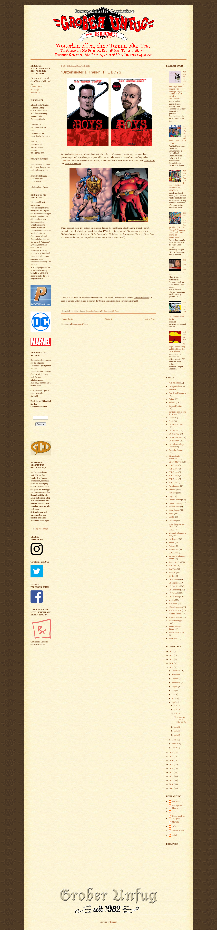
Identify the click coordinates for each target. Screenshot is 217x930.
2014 (171, 768)
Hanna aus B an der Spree (178, 817)
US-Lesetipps (106, 311)
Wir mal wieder (175, 614)
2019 (171, 667)
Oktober (175, 678)
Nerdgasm (173, 539)
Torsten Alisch (178, 830)
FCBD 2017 (174, 469)
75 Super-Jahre (175, 386)
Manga (171, 530)
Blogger (113, 922)
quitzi (174, 835)
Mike (174, 826)
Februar (175, 743)
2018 (171, 752)
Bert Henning (177, 801)
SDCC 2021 (174, 553)
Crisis (171, 421)
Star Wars (172, 569)
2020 (171, 663)
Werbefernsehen (175, 607)
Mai (173, 698)
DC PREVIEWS (175, 437)
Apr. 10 (177, 735)
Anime (171, 399)
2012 (171, 776)
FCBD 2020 (174, 479)
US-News (115, 311)
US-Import (173, 583)
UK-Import (173, 579)
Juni (174, 694)
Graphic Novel (175, 500)
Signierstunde (174, 562)
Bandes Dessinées (176, 406)
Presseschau (174, 549)
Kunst (171, 513)
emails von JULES (176, 632)
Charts (171, 417)
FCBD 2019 (174, 475)
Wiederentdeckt (175, 610)
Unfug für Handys (40, 529)
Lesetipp (172, 520)
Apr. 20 (177, 710)
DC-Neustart (174, 441)
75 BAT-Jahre (174, 383)
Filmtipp (172, 493)
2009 (171, 788)
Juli (173, 690)
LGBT (171, 517)
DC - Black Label (176, 424)
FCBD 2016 (174, 465)
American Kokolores (177, 393)
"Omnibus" (66, 160)
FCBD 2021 (174, 482)
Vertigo (172, 600)
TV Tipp (172, 576)
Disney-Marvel (175, 462)
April (174, 702)
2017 (171, 756)
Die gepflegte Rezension (174, 457)
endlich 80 (173, 638)
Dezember (176, 670)
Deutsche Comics (176, 450)
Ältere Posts (150, 319)
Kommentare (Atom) (79, 324)
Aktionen (172, 390)
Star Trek (172, 565)
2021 (171, 659)
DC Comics (173, 430)
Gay (170, 496)
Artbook (172, 402)
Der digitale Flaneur (177, 806)
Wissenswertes (175, 617)
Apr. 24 (177, 705)
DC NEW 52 (174, 434)
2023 (171, 651)
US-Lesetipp (174, 586)
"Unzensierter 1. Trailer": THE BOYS (91, 72)
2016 (171, 760)
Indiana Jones (174, 506)
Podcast (172, 546)
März (174, 740)
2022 (171, 655)
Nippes (171, 542)
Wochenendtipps (175, 620)
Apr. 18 (177, 713)
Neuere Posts (67, 319)
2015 (171, 764)
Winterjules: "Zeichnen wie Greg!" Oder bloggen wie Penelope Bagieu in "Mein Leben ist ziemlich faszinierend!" (177, 85)
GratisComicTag (175, 503)
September (176, 682)
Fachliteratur (174, 486)
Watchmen (173, 603)
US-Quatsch (174, 597)
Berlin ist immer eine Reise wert (177, 413)
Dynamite (75, 154)
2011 (171, 780)
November (176, 674)
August (175, 686)
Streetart (172, 572)
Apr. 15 (177, 727)
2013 (171, 772)
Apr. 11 (177, 731)
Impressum (35, 92)
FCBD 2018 (174, 472)
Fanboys (97, 311)
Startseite (109, 319)
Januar (174, 748)
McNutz (175, 822)
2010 (171, 784)
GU (173, 811)
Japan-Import (174, 510)
